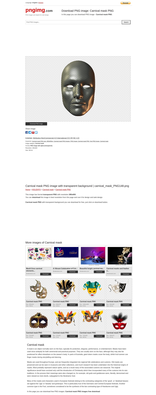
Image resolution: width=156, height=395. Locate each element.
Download (45, 274)
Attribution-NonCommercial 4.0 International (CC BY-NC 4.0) (56, 138)
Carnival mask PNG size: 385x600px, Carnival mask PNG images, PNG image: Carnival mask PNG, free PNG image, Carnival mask (70, 141)
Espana (41, 2)
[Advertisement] (78, 41)
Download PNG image (36, 124)
